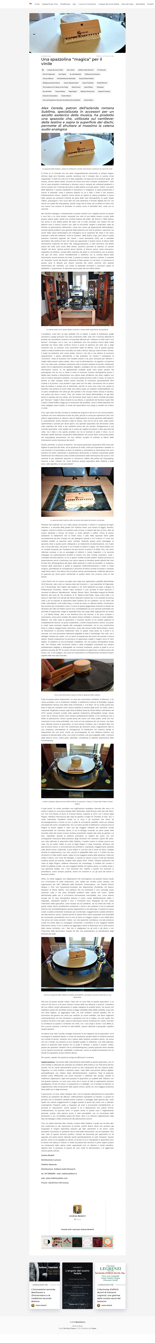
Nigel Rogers (47, 99)
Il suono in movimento (87, 4)
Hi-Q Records (47, 75)
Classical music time (40, 1293)
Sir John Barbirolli (93, 75)
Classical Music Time (50, 4)
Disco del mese (127, 4)
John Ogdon (78, 75)
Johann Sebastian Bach (95, 84)
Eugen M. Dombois (82, 99)
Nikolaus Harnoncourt (64, 99)
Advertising (140, 4)
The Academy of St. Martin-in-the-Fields (89, 89)
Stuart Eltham (62, 94)
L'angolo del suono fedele (109, 4)
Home (37, 4)
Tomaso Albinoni (70, 80)
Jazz (74, 4)
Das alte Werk (88, 94)
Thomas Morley (102, 94)
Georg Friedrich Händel (51, 84)
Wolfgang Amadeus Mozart (73, 84)
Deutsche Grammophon (102, 99)
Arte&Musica (65, 4)
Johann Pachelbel (49, 89)
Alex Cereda (74, 70)
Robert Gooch (48, 94)
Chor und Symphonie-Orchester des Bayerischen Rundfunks (79, 104)
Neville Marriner (65, 89)
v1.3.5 (71, 1337)
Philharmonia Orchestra (51, 80)
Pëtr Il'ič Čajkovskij (63, 75)
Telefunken (75, 94)
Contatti (150, 4)
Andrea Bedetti (41, 1314)
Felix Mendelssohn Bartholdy (90, 80)
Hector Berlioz (48, 108)
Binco (81, 1335)
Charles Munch (48, 104)
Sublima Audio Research (91, 70)
